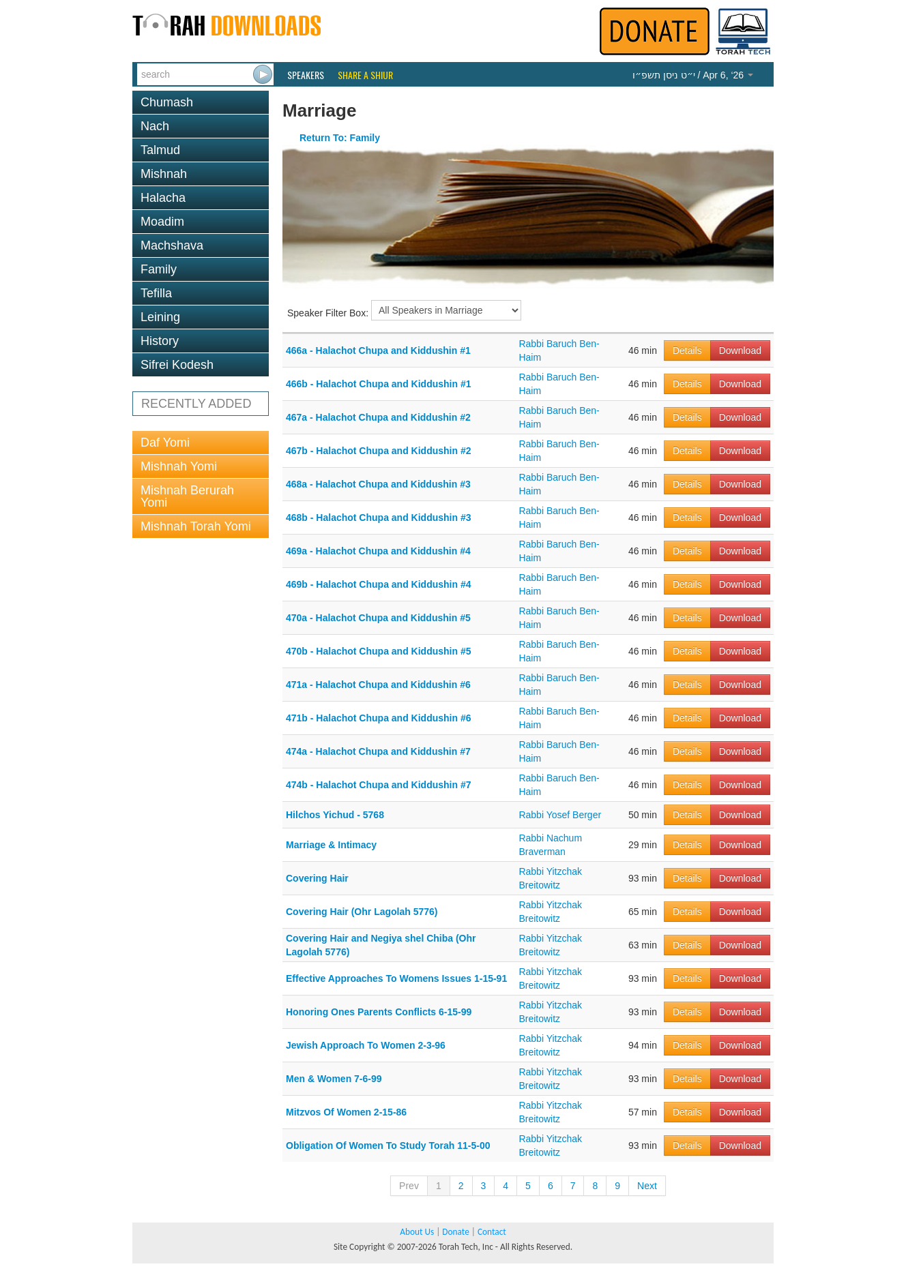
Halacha (163, 198)
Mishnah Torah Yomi (196, 526)
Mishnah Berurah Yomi (187, 496)
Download (740, 350)
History (160, 341)
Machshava (172, 245)
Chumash (167, 102)
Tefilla (156, 293)
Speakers (305, 75)
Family (159, 269)
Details (687, 350)
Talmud (160, 150)
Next (647, 1185)
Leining (160, 317)
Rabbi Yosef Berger (559, 814)
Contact (492, 1232)
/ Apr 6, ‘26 (692, 75)
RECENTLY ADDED (196, 403)
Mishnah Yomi (179, 466)
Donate (455, 1232)
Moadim (162, 221)
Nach (155, 126)
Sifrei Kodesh (177, 365)
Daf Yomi (165, 442)
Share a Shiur (365, 75)
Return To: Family (339, 137)
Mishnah (164, 174)
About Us (417, 1232)
